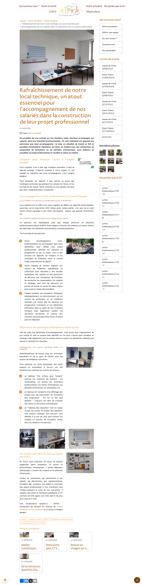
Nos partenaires (109, 50)
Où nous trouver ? (109, 38)
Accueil (23, 21)
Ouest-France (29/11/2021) (108, 112)
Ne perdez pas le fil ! (114, 6)
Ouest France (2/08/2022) (108, 94)
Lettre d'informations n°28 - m (110, 226)
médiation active (35, 519)
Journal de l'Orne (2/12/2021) (109, 103)
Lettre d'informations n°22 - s (110, 274)
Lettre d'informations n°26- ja (111, 238)
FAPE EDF (106, 137)
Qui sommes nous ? (29, 6)
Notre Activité (48, 6)
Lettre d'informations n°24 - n (110, 262)
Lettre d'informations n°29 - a (110, 203)
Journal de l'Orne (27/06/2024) (109, 85)
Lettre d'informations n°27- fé (111, 215)
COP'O (52, 11)
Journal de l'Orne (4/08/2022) (109, 67)
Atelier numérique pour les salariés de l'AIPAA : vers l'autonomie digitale (29, 546)
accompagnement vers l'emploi (33, 523)
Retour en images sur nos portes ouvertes (80, 546)
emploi (23, 519)
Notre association (109, 26)
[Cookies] (5, 580)
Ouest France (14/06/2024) (108, 76)
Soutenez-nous (108, 44)
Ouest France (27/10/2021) (108, 130)
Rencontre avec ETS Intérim (52, 546)
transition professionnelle (62, 519)
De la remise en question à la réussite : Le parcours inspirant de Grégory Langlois (30, 568)
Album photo (93, 11)
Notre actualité (94, 6)
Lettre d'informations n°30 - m (110, 191)
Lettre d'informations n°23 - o (110, 286)
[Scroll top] (137, 580)
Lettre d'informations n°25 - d (110, 250)
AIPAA (46, 519)
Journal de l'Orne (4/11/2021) (109, 121)
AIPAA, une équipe (110, 32)
